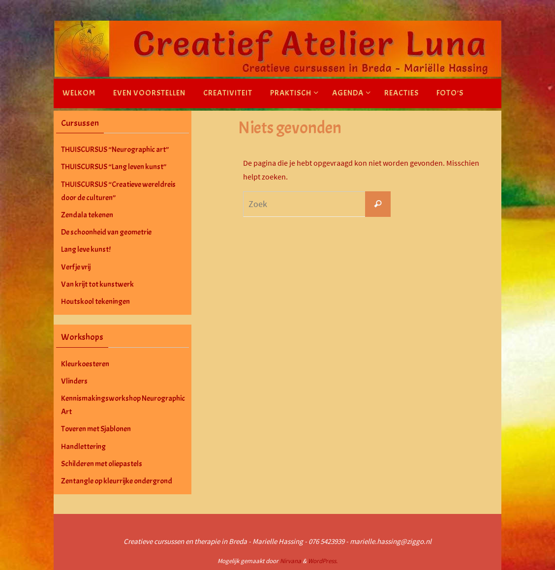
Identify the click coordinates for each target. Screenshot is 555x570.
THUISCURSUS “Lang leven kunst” (113, 167)
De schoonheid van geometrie (106, 232)
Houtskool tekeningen (95, 301)
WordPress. (323, 561)
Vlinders (74, 381)
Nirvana (290, 561)
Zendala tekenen (87, 215)
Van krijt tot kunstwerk (97, 284)
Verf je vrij (76, 267)
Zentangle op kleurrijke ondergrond (116, 481)
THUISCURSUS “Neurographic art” (115, 149)
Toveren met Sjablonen (96, 429)
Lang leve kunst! (86, 249)
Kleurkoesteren (85, 364)
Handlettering (83, 446)
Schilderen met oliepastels (101, 464)
